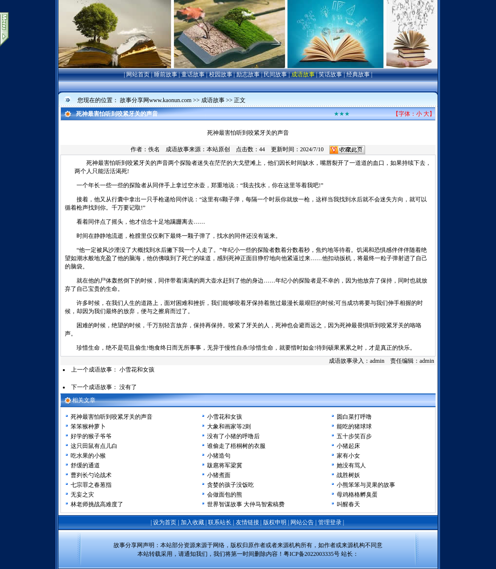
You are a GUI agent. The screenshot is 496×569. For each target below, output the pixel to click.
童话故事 (193, 74)
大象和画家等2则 (229, 426)
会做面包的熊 (224, 494)
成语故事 (303, 74)
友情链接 (247, 522)
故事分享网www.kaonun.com (155, 100)
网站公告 (302, 522)
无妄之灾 (82, 494)
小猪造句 (218, 455)
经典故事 (358, 74)
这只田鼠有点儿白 (94, 446)
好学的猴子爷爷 (91, 436)
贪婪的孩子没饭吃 (230, 484)
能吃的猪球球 (354, 426)
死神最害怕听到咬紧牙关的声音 (112, 416)
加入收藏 (192, 522)
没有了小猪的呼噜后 (233, 436)
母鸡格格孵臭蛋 (357, 494)
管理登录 (330, 522)
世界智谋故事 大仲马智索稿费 (246, 504)
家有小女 (348, 455)
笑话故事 (330, 74)
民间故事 (275, 74)
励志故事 (248, 74)
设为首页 (164, 522)
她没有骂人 (351, 465)
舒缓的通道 (85, 465)
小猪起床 (348, 446)
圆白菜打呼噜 (354, 416)
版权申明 (274, 522)
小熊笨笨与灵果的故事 (366, 484)
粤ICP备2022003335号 (312, 554)
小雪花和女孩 (136, 369)
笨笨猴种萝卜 (88, 426)
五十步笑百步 (354, 436)
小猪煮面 (218, 475)
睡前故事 (165, 74)
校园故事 (220, 74)
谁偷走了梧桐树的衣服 (236, 446)
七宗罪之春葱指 (91, 484)
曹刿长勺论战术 (91, 475)
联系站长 (219, 522)
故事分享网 (128, 545)
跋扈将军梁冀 (224, 465)
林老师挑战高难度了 (97, 504)
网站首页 (138, 74)
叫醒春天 (348, 504)
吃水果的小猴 (88, 455)
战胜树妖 (348, 475)
